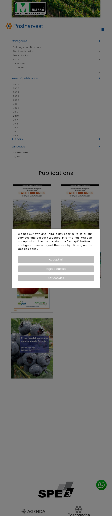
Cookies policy (28, 249)
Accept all (56, 259)
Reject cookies (56, 269)
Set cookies (56, 278)
